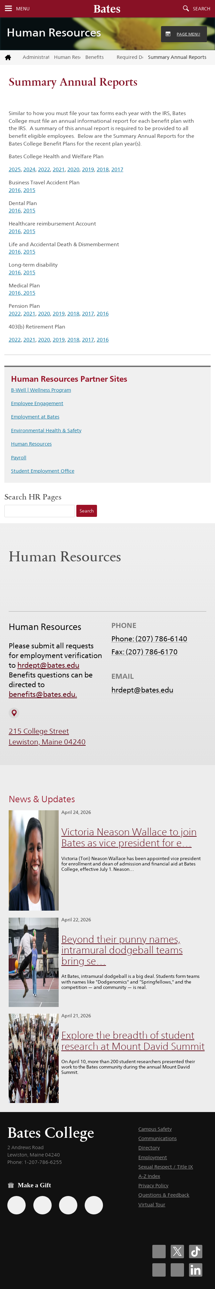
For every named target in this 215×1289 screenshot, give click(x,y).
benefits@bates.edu (42, 694)
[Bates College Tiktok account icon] (195, 1251)
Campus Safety (155, 1129)
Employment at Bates (35, 417)
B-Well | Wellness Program (41, 390)
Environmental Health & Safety (46, 430)
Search (201, 8)
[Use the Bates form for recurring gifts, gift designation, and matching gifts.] (16, 1205)
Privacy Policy (153, 1185)
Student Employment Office (42, 471)
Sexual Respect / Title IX (165, 1167)
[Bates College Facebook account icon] (159, 1251)
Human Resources (54, 32)
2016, (15, 190)
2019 (88, 169)
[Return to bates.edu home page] (9, 58)
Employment (152, 1157)
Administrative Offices (36, 57)
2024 (29, 169)
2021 (59, 169)
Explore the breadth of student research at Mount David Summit (133, 1040)
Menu (23, 8)
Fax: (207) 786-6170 (144, 652)
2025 (15, 169)
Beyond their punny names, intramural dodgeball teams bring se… (122, 950)
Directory (149, 1147)
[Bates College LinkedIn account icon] (195, 1270)
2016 (15, 210)
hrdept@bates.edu (48, 665)
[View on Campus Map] (14, 713)
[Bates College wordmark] (107, 9)
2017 (117, 169)
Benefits (94, 57)
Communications (157, 1138)
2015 (29, 190)
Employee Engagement (37, 403)
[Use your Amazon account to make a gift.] (42, 1205)
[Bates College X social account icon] (177, 1251)
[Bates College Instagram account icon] (159, 1270)
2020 (73, 169)
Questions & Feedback (163, 1195)
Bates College (50, 1132)
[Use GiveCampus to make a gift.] (94, 1205)
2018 (103, 169)
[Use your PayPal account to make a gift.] (68, 1205)
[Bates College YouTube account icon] (177, 1270)
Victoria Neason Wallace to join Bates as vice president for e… (129, 837)
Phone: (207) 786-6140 (149, 639)
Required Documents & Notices (130, 57)
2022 (44, 169)
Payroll (18, 457)
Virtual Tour (151, 1204)
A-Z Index (149, 1176)
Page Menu (188, 34)
